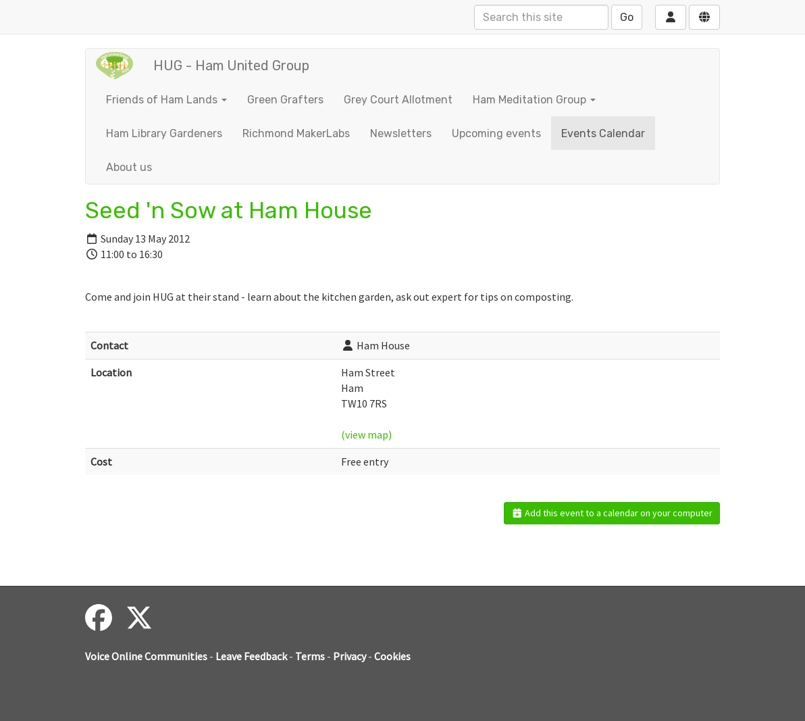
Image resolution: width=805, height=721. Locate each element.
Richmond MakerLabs (296, 133)
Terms (310, 656)
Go (626, 17)
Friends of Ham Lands (166, 99)
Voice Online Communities (146, 656)
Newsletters (401, 133)
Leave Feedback (251, 656)
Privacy (349, 656)
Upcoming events (496, 133)
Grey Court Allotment (398, 99)
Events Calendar (603, 133)
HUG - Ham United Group (231, 65)
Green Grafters (285, 99)
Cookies (392, 656)
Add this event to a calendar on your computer (612, 513)
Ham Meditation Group (534, 99)
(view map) (366, 434)
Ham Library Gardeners (164, 133)
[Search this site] (541, 17)
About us (129, 167)
